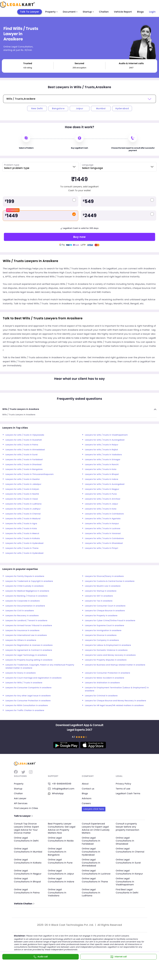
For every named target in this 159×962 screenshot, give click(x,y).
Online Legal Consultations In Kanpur (129, 872)
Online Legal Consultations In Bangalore (57, 851)
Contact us (88, 788)
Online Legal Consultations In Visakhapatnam (125, 881)
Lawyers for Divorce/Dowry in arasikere (104, 576)
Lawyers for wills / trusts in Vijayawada (24, 435)
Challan (104, 11)
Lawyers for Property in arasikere (101, 615)
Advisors (86, 798)
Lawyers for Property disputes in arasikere (106, 660)
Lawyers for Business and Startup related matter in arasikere (115, 665)
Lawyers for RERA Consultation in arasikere (26, 705)
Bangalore (58, 108)
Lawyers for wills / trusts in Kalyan (22, 489)
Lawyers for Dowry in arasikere (20, 673)
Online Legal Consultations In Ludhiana (91, 892)
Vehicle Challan (24, 903)
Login (152, 11)
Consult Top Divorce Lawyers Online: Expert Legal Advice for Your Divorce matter (26, 828)
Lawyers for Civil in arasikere (19, 610)
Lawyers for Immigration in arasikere (103, 630)
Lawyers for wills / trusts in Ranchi (102, 464)
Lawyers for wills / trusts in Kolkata (22, 538)
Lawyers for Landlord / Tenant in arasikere (26, 620)
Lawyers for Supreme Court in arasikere (104, 625)
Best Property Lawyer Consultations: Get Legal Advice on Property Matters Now (62, 828)
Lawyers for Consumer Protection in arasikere (107, 673)
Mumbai (100, 108)
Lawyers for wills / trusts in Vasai (21, 499)
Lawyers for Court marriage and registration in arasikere (33, 678)
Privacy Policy (123, 783)
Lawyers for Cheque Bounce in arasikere (105, 610)
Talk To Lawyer (29, 11)
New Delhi (37, 108)
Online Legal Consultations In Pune (60, 861)
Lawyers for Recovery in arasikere (22, 615)
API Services (20, 803)
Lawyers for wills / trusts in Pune (101, 494)
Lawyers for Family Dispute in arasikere (24, 576)
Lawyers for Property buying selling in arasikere (28, 660)
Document (70, 11)
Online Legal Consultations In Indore (61, 880)
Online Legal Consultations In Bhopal (27, 880)
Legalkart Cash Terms (128, 793)
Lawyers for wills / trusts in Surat (21, 454)
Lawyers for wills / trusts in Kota (100, 469)
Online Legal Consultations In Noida (61, 839)
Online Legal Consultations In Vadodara (57, 892)
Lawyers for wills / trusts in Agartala (102, 518)
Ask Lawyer (20, 798)
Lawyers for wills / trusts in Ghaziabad (104, 543)
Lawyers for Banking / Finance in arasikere (26, 596)
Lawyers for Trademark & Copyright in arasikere (29, 581)
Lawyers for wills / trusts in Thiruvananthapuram (29, 474)
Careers (86, 803)
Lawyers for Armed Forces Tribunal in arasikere (28, 625)
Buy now (79, 237)
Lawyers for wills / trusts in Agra (21, 523)
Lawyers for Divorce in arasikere (100, 635)
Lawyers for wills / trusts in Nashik (22, 494)
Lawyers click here (93, 808)
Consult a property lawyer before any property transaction (127, 826)
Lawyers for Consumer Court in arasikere (105, 606)
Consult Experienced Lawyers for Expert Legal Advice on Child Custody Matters (96, 828)
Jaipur (79, 108)
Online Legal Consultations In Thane (95, 880)
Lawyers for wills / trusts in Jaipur (101, 504)
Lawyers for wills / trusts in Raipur (101, 444)
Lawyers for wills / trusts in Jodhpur (23, 509)
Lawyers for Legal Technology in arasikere (26, 655)
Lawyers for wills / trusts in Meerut (22, 533)
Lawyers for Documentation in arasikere (25, 606)
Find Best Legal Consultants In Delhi (127, 891)
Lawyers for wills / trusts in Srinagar (102, 459)
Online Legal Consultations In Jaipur (61, 872)
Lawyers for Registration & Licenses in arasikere (29, 645)
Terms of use (123, 788)
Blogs (140, 11)
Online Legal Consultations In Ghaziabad (125, 840)
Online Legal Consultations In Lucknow (96, 872)
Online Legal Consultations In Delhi (26, 839)
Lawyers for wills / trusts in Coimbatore (104, 514)
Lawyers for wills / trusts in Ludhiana (23, 504)
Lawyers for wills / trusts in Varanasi (103, 533)
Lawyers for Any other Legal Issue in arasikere (28, 695)
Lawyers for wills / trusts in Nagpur (102, 489)
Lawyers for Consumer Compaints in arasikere (28, 687)
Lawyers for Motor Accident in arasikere (104, 678)
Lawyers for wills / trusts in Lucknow (102, 528)
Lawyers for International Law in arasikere (26, 635)
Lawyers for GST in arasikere (99, 596)
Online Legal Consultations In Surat (128, 861)
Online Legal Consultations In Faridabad (91, 840)
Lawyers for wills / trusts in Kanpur (102, 523)
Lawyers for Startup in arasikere (100, 591)
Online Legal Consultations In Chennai (130, 850)
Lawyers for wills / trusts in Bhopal (102, 474)
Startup (88, 11)
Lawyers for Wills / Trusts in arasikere (23, 682)
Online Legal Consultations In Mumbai (28, 850)
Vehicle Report (123, 11)
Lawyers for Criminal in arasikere (101, 695)
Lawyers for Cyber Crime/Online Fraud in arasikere (110, 620)
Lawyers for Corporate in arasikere (22, 601)
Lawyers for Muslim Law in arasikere (102, 586)
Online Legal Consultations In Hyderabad (91, 851)
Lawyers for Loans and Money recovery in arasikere (110, 655)
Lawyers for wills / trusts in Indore (101, 479)
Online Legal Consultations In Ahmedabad (91, 862)
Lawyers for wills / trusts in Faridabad (24, 459)
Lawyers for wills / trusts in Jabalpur (23, 484)
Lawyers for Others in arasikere (20, 640)
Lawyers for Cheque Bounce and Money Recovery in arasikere (115, 700)
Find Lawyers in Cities (26, 808)
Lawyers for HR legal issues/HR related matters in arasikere (114, 705)
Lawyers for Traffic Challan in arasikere (24, 710)
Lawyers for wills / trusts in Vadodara (103, 454)
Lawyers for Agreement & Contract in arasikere (28, 650)
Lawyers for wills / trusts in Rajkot (101, 449)
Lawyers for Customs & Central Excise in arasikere (109, 581)
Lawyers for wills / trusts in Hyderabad (24, 543)
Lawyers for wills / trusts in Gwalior (22, 479)
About (85, 783)
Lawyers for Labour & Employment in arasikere (108, 645)
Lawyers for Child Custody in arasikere (24, 586)
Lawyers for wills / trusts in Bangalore (24, 469)
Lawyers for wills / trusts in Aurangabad (104, 440)
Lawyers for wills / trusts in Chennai (23, 514)
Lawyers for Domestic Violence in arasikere (106, 650)
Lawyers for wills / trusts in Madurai (23, 518)
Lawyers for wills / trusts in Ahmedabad (25, 449)
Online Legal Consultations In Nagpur (28, 872)
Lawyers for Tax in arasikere (98, 601)
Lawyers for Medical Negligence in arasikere (27, 591)
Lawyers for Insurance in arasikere (22, 630)
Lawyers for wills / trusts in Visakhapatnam (106, 435)
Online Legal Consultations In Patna (27, 891)
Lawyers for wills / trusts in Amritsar (102, 499)
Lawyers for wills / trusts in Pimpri (101, 548)
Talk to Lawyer (23, 816)
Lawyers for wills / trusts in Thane (22, 548)
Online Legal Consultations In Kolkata (28, 861)
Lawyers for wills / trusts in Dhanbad (23, 464)
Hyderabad (122, 108)
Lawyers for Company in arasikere (102, 640)
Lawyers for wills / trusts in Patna (21, 444)
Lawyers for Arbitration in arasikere (102, 682)
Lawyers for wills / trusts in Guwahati (23, 440)
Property (51, 11)
